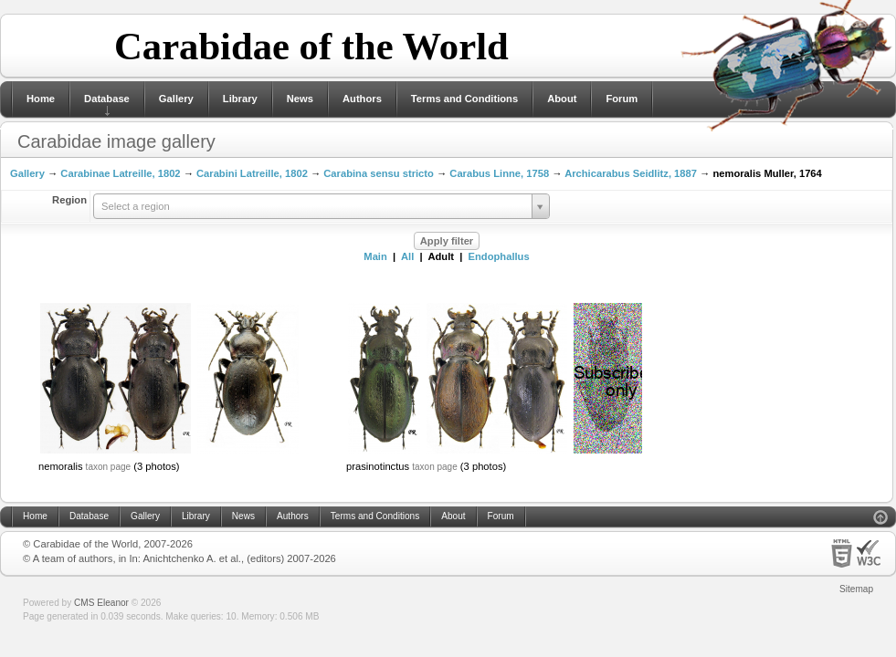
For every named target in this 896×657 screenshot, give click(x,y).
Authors (362, 98)
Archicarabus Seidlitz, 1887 (630, 173)
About (561, 98)
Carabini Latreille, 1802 (252, 173)
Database (107, 98)
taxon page (109, 467)
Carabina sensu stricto (378, 173)
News (300, 98)
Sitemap (856, 589)
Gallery (176, 98)
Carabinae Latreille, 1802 (120, 173)
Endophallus (499, 256)
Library (240, 98)
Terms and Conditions (464, 98)
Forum (622, 98)
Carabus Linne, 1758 (499, 173)
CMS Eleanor (101, 603)
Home (40, 98)
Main (375, 256)
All (407, 256)
